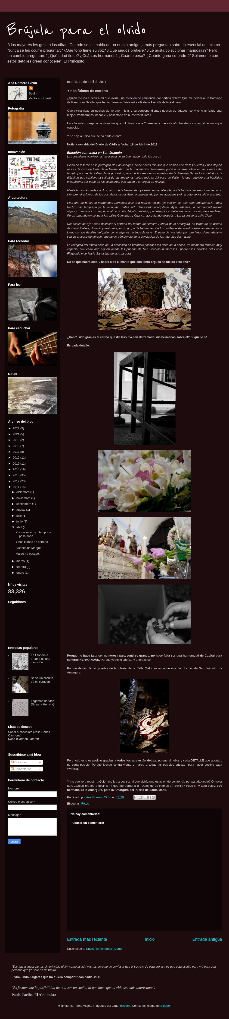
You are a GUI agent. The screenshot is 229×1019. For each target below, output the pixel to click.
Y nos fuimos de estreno (31, 542)
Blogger (166, 1005)
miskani (125, 1005)
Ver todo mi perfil (40, 98)
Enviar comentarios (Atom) (104, 948)
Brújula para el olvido (76, 30)
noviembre (23, 498)
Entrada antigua (207, 939)
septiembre (24, 504)
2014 (16, 469)
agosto (21, 509)
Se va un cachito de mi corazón (42, 679)
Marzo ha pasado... (28, 553)
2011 (16, 487)
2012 (16, 481)
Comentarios (21, 769)
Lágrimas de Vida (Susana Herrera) (42, 702)
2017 (16, 451)
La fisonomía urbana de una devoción (40, 658)
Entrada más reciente (87, 939)
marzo (21, 561)
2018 (16, 446)
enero (20, 572)
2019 (16, 440)
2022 (16, 428)
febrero (21, 567)
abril (19, 527)
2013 (16, 475)
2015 (16, 463)
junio (20, 521)
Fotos (85, 803)
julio (19, 515)
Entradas (19, 762)
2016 (16, 457)
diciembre (23, 492)
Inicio (150, 939)
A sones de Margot (27, 548)
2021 (16, 434)
